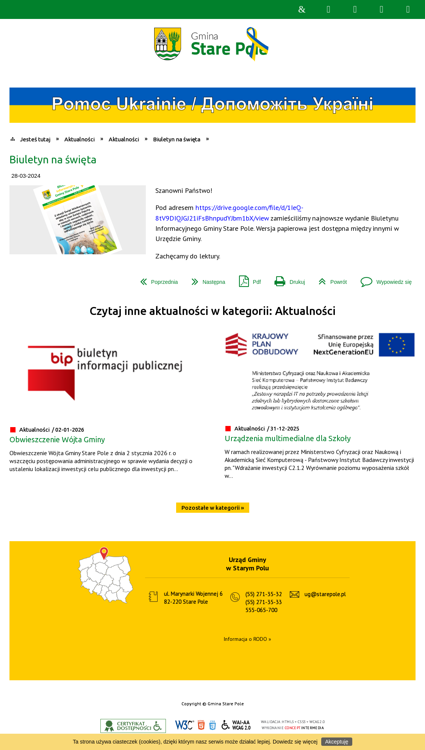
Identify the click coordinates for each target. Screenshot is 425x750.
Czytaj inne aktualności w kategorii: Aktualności (212, 311)
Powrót (329, 279)
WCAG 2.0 (236, 725)
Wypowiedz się (383, 279)
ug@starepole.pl (325, 594)
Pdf (247, 279)
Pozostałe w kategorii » (212, 507)
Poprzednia (156, 279)
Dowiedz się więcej (295, 742)
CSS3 (212, 725)
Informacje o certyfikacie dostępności (133, 726)
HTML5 (201, 725)
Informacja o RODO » (247, 639)
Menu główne (381, 9)
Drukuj (287, 279)
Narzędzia (355, 9)
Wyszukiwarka (328, 9)
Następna (205, 279)
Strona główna (302, 9)
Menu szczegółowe (408, 9)
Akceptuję (336, 742)
